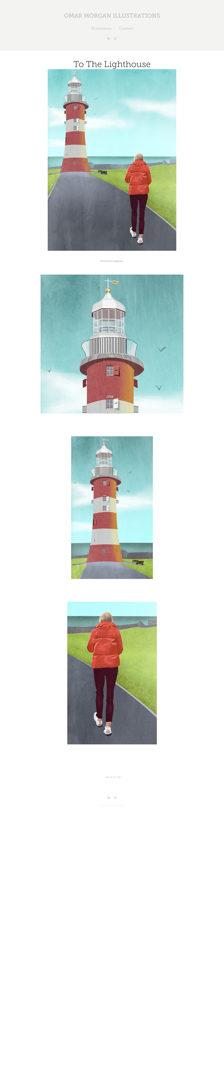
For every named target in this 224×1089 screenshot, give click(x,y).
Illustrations (101, 28)
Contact (126, 28)
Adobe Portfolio (117, 805)
